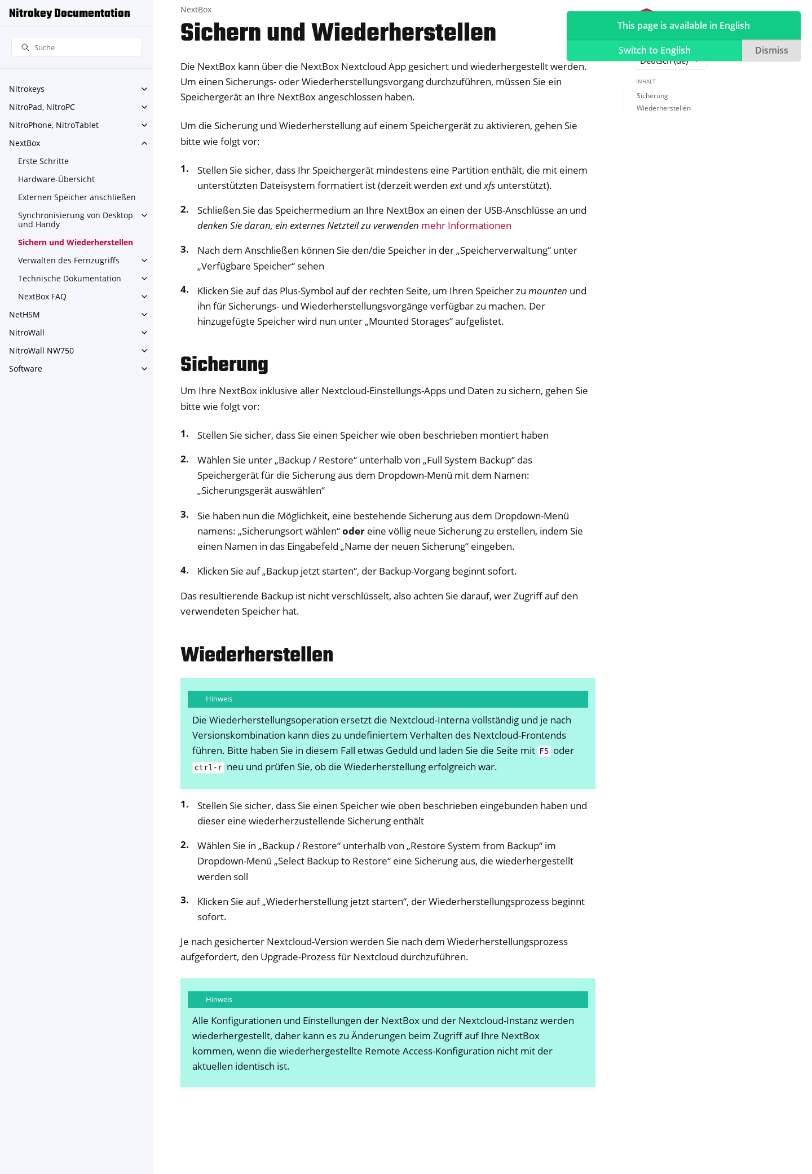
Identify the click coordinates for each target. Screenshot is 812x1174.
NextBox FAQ (42, 296)
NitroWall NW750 (41, 350)
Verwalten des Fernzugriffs (69, 260)
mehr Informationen (466, 225)
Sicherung (652, 95)
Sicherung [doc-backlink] (224, 366)
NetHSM (24, 314)
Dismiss (771, 50)
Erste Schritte (43, 161)
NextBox (24, 143)
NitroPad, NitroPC (42, 106)
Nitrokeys (27, 88)
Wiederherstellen (664, 108)
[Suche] (77, 47)
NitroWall (27, 332)
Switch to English (655, 50)
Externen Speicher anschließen (77, 197)
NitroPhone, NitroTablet (54, 125)
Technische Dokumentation (69, 278)
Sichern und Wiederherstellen (75, 242)
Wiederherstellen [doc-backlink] (256, 656)
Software (25, 368)
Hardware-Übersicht (56, 179)
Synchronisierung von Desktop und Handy (75, 219)
